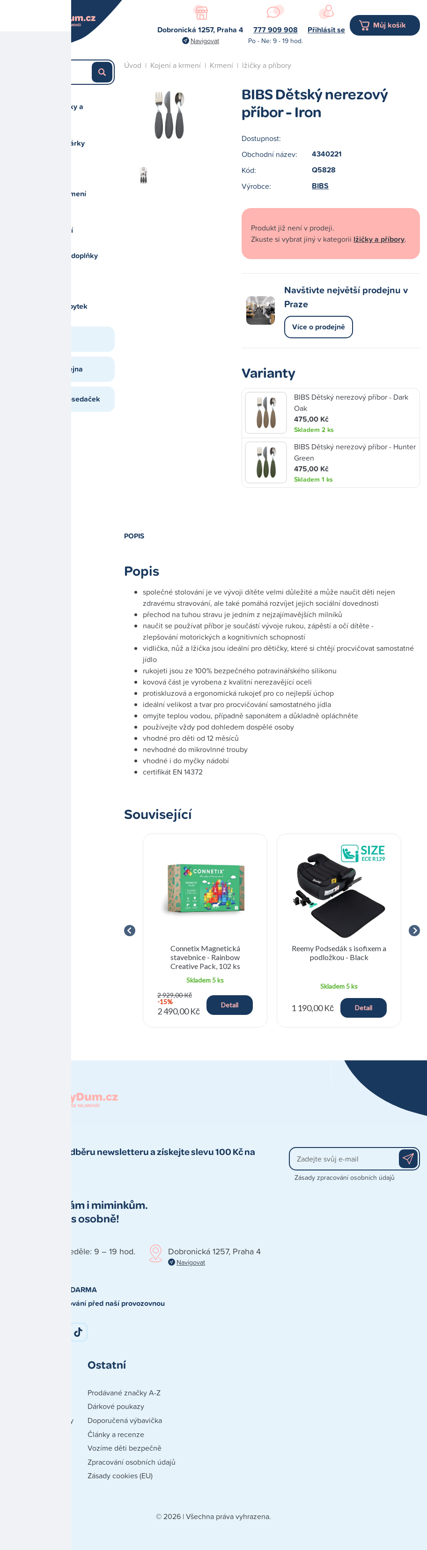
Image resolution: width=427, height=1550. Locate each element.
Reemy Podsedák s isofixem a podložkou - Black (339, 952)
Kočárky (47, 168)
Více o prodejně (318, 326)
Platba (17, 1448)
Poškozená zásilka (36, 1475)
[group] (205, 931)
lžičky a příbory (266, 65)
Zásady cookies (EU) (120, 1475)
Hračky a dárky (59, 143)
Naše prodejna (58, 369)
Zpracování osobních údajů (132, 1462)
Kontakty (21, 1392)
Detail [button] (229, 1005)
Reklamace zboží (35, 1489)
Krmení (221, 65)
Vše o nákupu (29, 1462)
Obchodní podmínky (40, 1420)
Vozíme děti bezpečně (125, 1448)
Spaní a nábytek (60, 306)
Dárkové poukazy (116, 1406)
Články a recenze (116, 1434)
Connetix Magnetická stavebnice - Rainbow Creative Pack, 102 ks (205, 957)
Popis (134, 535)
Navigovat (205, 40)
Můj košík (389, 25)
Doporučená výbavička (125, 1420)
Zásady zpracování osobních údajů (344, 1177)
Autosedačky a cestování (58, 112)
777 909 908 (275, 29)
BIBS (320, 185)
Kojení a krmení (59, 193)
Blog (41, 339)
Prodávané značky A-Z (124, 1392)
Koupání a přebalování (53, 225)
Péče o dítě (52, 281)
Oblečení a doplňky (65, 255)
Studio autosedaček (66, 399)
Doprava (20, 1434)
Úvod (132, 65)
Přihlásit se (326, 29)
